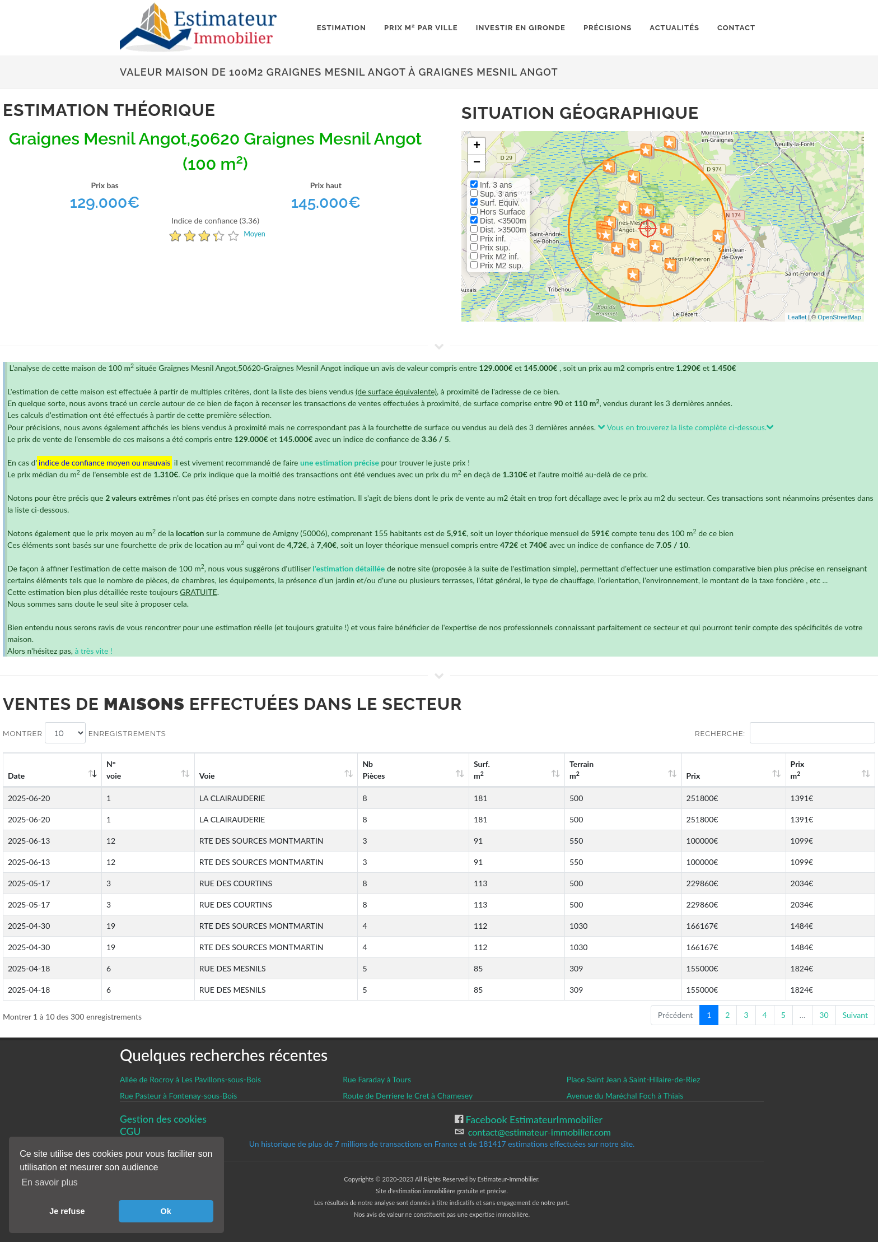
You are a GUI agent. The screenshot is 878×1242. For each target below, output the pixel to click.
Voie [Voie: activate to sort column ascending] (196, 775)
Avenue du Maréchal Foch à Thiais (625, 1095)
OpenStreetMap (839, 317)
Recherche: (785, 732)
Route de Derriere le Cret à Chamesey (408, 1095)
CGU (130, 1131)
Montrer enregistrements (84, 732)
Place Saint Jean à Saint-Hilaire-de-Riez (633, 1079)
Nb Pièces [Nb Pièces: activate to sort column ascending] (472, 769)
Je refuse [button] (67, 1211)
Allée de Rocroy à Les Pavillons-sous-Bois (190, 1079)
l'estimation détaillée (348, 568)
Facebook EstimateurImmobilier (533, 1119)
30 (823, 1015)
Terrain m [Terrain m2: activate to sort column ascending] (641, 769)
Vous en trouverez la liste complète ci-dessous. (686, 427)
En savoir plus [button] (49, 1182)
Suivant (855, 1015)
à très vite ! (93, 650)
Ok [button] (166, 1211)
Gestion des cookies (163, 1119)
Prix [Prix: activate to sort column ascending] (730, 775)
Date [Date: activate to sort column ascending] (16, 775)
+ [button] (476, 146)
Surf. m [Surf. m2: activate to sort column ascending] (560, 769)
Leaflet (797, 317)
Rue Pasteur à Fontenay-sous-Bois (178, 1095)
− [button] (476, 163)
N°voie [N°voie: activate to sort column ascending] (120, 769)
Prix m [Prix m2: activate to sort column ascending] (814, 769)
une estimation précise (339, 462)
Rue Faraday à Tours (377, 1079)
